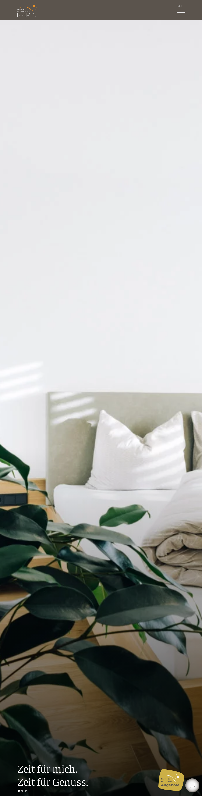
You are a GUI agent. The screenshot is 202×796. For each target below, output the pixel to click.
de (179, 6)
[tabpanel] (101, 408)
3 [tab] (26, 791)
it (184, 6)
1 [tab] (19, 791)
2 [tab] (22, 791)
